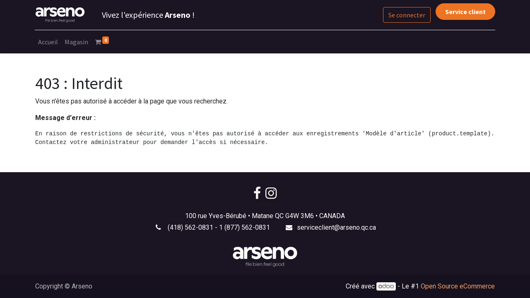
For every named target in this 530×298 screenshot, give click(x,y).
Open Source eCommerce (458, 286)
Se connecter (406, 15)
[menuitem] (48, 42)
